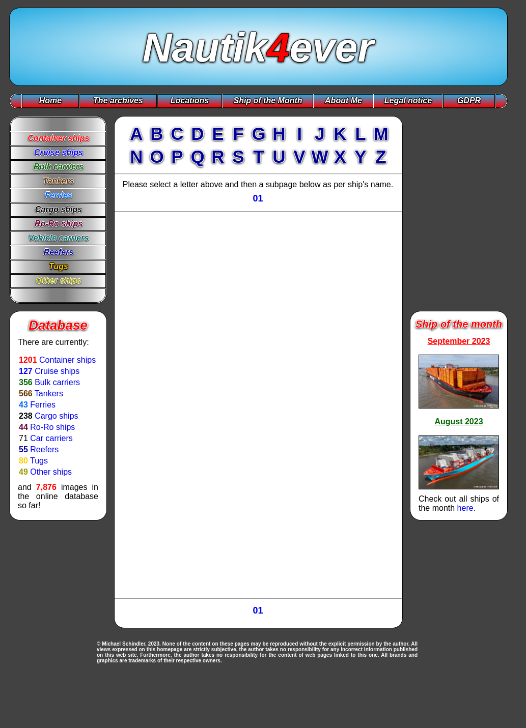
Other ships (51, 472)
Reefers (44, 449)
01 (258, 198)
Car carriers (51, 438)
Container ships (67, 360)
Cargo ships (56, 416)
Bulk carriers (57, 382)
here (465, 508)
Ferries (43, 404)
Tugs (39, 460)
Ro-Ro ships (52, 427)
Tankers (49, 393)
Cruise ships (57, 371)
